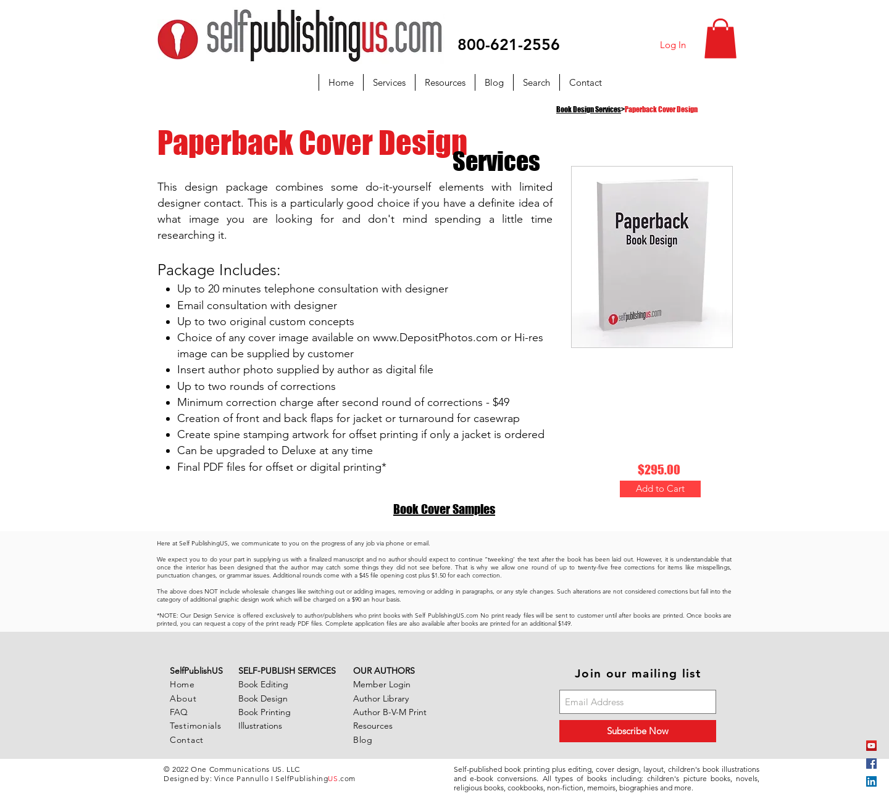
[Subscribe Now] (637, 731)
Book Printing (264, 712)
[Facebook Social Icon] (871, 763)
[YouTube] (871, 745)
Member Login (382, 684)
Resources (373, 725)
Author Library (381, 698)
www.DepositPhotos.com (435, 337)
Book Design (263, 698)
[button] (720, 39)
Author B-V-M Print (390, 712)
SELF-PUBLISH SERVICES (287, 670)
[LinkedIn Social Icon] (871, 781)
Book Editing (263, 684)
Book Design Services (588, 109)
